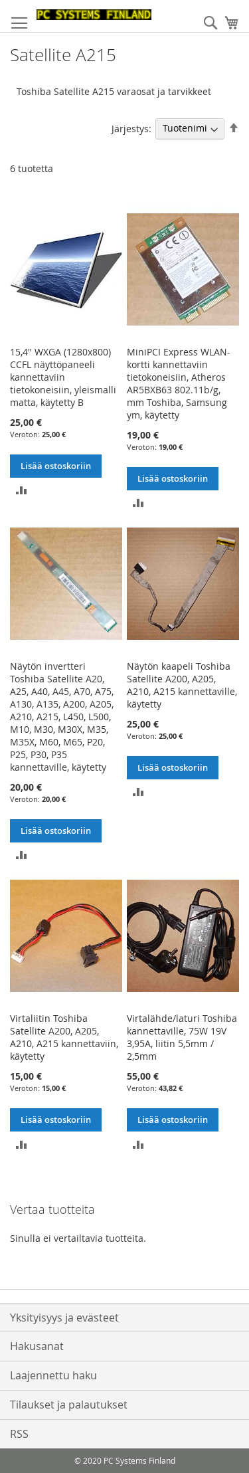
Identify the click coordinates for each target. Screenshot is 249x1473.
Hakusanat (37, 1346)
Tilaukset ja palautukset (68, 1404)
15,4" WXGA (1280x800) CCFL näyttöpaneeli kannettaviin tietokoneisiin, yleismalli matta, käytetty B (63, 377)
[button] (21, 489)
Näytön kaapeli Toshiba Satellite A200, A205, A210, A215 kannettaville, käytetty (182, 685)
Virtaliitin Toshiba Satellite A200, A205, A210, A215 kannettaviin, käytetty (64, 1037)
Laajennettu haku (53, 1375)
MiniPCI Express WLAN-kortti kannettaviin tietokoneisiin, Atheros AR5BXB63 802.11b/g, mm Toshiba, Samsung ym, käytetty (178, 383)
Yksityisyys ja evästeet (64, 1317)
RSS (19, 1433)
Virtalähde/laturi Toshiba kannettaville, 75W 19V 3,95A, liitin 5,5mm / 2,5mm (182, 1037)
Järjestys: (131, 128)
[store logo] (94, 14)
